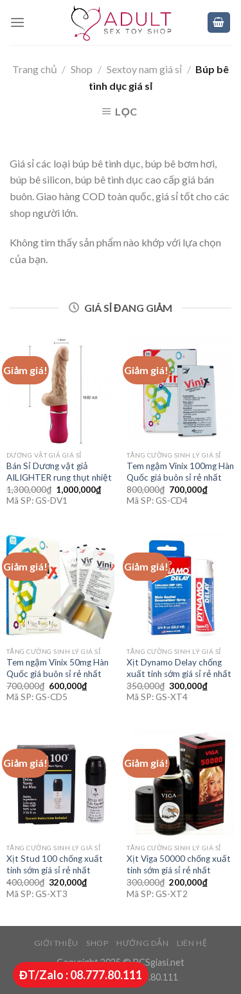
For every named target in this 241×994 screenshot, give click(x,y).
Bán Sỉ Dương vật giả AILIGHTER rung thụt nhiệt (59, 472)
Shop (82, 69)
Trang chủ (34, 69)
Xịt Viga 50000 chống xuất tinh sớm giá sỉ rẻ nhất (179, 864)
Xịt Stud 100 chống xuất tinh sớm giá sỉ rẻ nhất (54, 864)
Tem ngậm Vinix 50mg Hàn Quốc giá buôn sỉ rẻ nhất (57, 668)
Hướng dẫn (142, 943)
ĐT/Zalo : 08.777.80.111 (80, 975)
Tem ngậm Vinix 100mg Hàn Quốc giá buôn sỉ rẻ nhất (180, 472)
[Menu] (17, 22)
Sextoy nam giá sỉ (144, 69)
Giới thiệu (56, 943)
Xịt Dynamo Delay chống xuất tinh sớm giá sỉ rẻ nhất (179, 668)
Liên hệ (192, 943)
